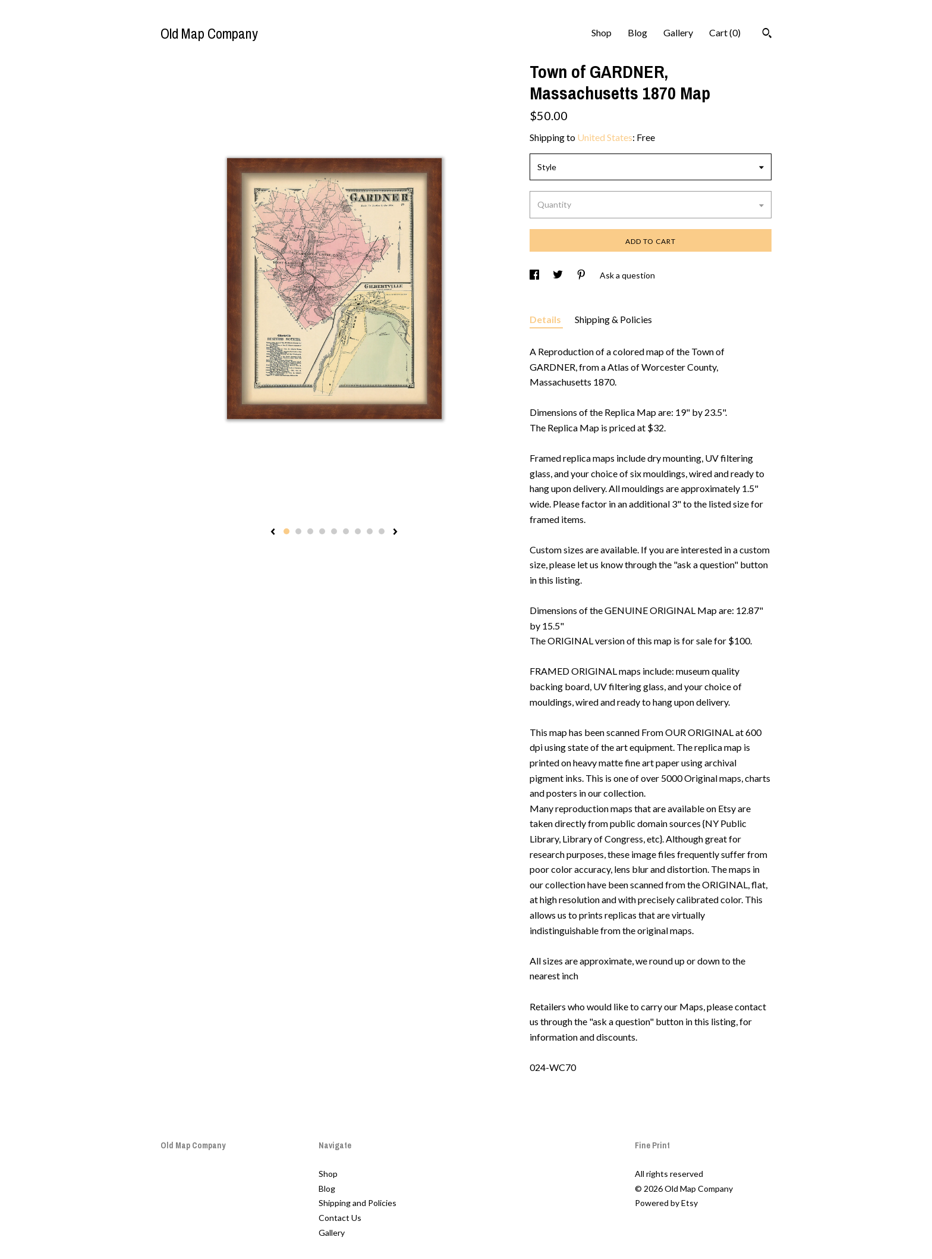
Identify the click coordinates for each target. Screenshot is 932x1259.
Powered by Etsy (666, 1203)
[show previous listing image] (273, 532)
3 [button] (310, 531)
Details (546, 319)
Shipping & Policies (613, 319)
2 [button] (298, 531)
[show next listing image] (395, 532)
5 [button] (334, 531)
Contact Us (340, 1218)
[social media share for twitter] (559, 275)
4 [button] (322, 531)
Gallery (678, 32)
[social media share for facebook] (535, 275)
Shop (601, 32)
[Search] (767, 34)
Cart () (725, 32)
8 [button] (370, 531)
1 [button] (286, 531)
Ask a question (627, 275)
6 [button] (346, 531)
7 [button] (358, 531)
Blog (637, 32)
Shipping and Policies (357, 1203)
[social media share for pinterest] (582, 275)
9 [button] (382, 531)
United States (604, 137)
